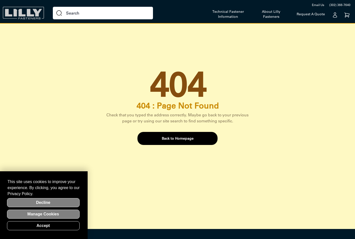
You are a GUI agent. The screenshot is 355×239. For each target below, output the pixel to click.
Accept (43, 225)
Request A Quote (311, 14)
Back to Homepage (178, 138)
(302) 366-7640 (339, 5)
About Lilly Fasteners (271, 14)
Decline (43, 202)
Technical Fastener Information (228, 14)
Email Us (318, 5)
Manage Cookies (43, 214)
